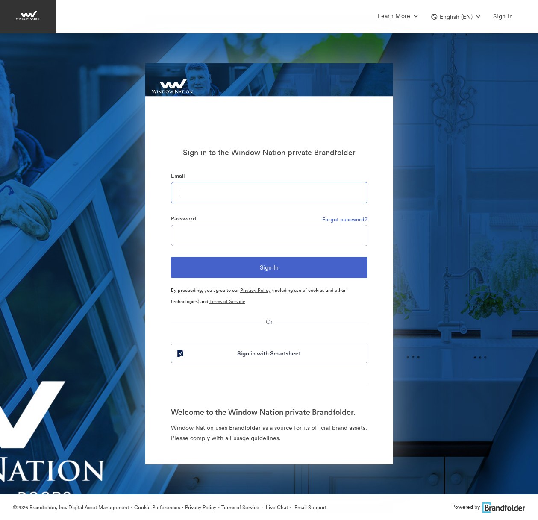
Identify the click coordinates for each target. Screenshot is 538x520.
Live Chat (276, 507)
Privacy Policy (255, 290)
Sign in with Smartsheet (238, 353)
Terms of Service (227, 301)
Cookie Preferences (157, 507)
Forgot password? (344, 219)
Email (178, 175)
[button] (456, 16)
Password (183, 218)
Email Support (309, 507)
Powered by (488, 507)
